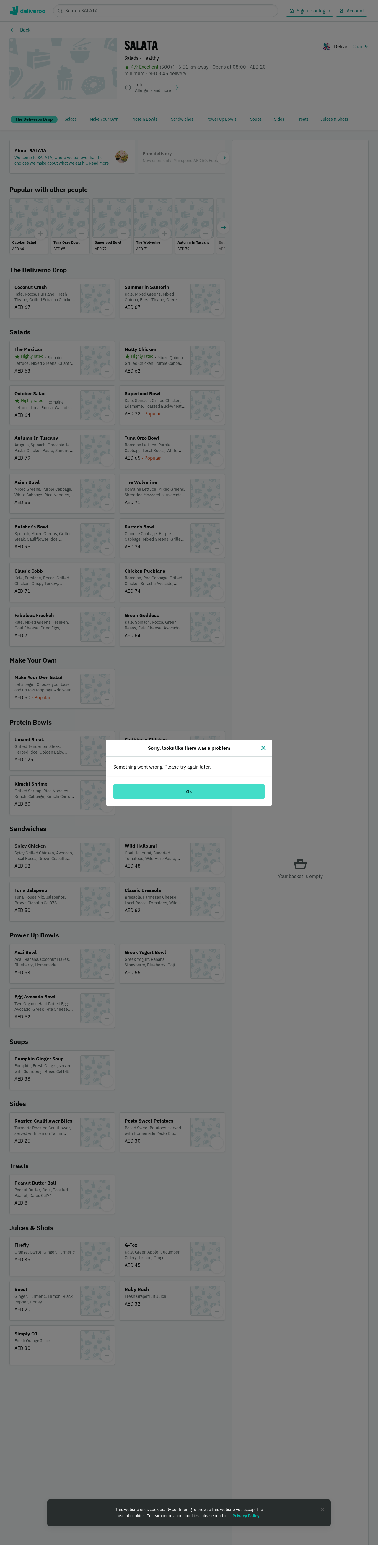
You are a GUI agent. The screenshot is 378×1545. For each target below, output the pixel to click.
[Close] (263, 748)
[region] (189, 1512)
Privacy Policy (245, 1515)
